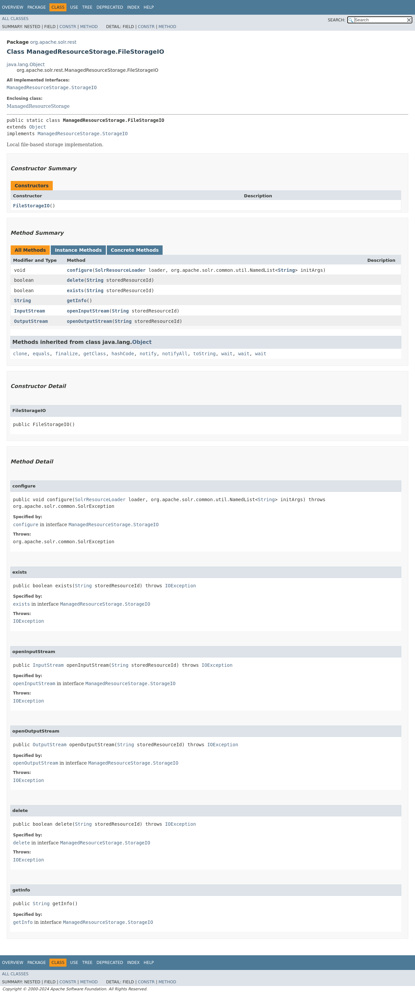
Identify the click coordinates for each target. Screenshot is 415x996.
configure (79, 270)
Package (36, 7)
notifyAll (175, 353)
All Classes (15, 18)
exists (75, 290)
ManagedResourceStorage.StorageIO (52, 87)
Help (149, 7)
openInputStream (88, 311)
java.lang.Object (26, 64)
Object (37, 127)
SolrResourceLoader (120, 270)
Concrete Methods (135, 250)
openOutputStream (89, 321)
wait (227, 353)
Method (89, 26)
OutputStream (31, 321)
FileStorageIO (31, 205)
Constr (67, 26)
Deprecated (109, 7)
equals (41, 353)
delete (75, 280)
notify (148, 353)
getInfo (76, 300)
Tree (87, 7)
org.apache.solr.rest (53, 42)
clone (20, 353)
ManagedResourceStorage (38, 106)
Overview (12, 7)
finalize (66, 353)
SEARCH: (337, 20)
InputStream (29, 311)
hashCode (123, 353)
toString (204, 353)
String (286, 270)
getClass (94, 353)
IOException (180, 585)
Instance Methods (78, 250)
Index (133, 7)
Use (74, 7)
